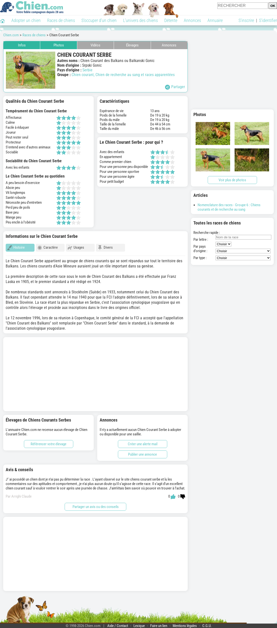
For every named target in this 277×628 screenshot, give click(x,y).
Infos (22, 45)
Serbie (87, 70)
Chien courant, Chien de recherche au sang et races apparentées (123, 74)
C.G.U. (207, 623)
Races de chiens (61, 20)
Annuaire (215, 20)
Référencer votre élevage (48, 442)
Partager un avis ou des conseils (96, 504)
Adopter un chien (26, 20)
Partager (175, 87)
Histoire (16, 247)
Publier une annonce (142, 452)
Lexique (139, 623)
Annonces (192, 20)
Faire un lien (158, 623)
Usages (75, 247)
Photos (59, 45)
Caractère (47, 247)
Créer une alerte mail (142, 442)
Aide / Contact (117, 623)
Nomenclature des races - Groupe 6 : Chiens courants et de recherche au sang (229, 207)
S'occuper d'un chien (99, 20)
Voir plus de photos (232, 180)
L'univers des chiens (140, 20)
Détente (170, 20)
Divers (105, 247)
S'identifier (268, 20)
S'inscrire (246, 20)
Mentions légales (185, 623)
